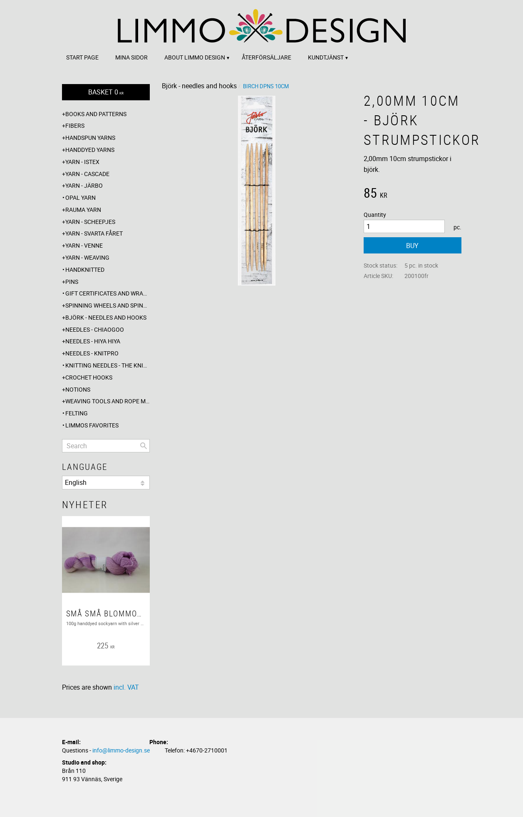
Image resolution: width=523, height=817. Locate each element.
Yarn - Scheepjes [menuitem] (90, 222)
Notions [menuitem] (77, 389)
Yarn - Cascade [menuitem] (87, 174)
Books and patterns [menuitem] (95, 114)
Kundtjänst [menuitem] (326, 57)
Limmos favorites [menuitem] (92, 425)
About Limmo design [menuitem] (194, 57)
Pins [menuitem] (71, 282)
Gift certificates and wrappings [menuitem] (107, 293)
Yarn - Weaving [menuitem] (87, 257)
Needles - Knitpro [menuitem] (92, 353)
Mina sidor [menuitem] (131, 57)
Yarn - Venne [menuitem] (84, 245)
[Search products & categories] (106, 445)
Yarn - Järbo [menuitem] (84, 185)
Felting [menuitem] (76, 413)
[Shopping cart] (106, 92)
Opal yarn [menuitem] (80, 197)
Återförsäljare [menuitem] (266, 57)
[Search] (143, 446)
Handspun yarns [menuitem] (90, 138)
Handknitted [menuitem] (84, 269)
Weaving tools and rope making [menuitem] (107, 401)
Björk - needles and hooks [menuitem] (105, 317)
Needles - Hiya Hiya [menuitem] (92, 341)
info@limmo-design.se (121, 750)
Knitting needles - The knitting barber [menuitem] (107, 365)
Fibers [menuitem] (74, 125)
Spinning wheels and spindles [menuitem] (107, 305)
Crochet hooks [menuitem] (88, 377)
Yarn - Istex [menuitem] (82, 162)
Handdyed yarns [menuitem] (89, 150)
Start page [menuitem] (82, 57)
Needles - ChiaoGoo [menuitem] (94, 329)
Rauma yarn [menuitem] (83, 210)
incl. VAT (126, 687)
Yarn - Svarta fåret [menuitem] (94, 233)
